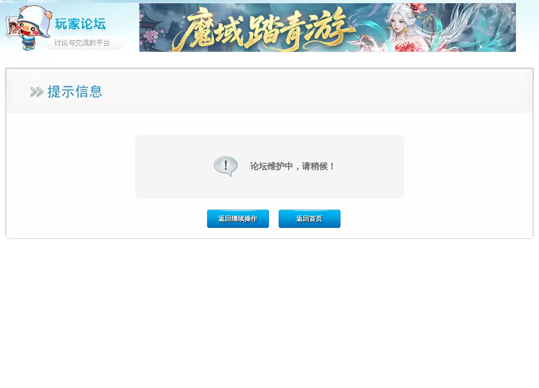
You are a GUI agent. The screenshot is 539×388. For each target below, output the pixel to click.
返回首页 (309, 219)
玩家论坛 (69, 27)
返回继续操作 (237, 219)
